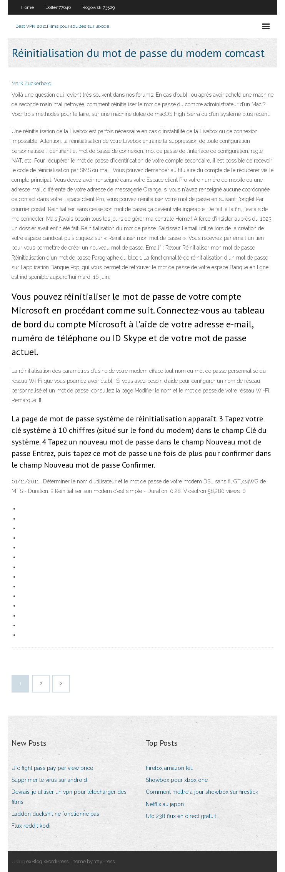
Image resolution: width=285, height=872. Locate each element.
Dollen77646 (58, 7)
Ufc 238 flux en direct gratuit (181, 816)
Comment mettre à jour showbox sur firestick (202, 792)
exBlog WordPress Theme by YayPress (70, 861)
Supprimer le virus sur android (49, 780)
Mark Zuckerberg (32, 83)
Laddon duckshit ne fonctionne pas (55, 814)
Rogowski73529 (98, 7)
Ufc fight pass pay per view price (52, 768)
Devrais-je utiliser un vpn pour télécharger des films (69, 797)
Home (27, 7)
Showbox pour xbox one (177, 780)
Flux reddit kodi (31, 826)
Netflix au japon (165, 804)
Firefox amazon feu (169, 768)
